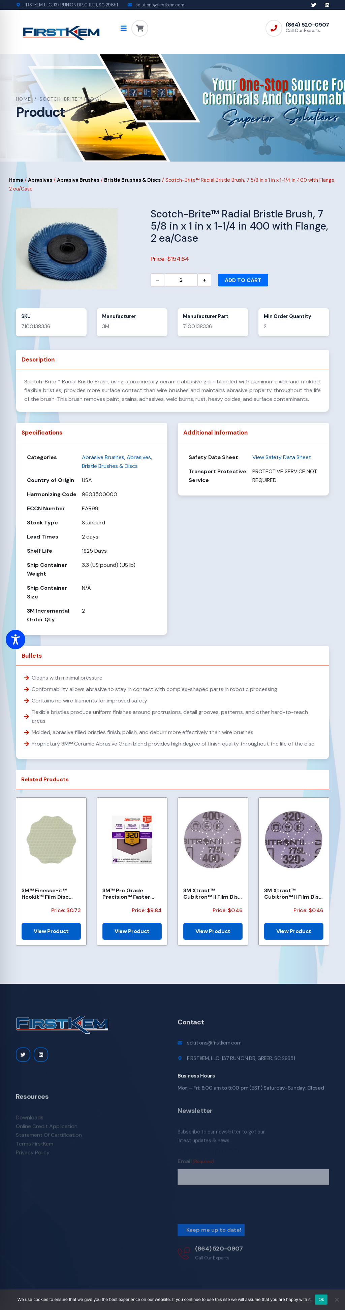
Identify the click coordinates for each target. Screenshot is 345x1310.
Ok (321, 1299)
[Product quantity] (181, 280)
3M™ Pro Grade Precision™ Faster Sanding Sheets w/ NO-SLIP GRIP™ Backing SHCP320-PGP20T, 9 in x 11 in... (129, 893)
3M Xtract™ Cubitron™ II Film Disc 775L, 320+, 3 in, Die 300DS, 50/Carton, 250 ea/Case (293, 893)
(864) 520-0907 (307, 25)
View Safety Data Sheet (281, 457)
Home (23, 99)
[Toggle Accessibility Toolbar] (15, 639)
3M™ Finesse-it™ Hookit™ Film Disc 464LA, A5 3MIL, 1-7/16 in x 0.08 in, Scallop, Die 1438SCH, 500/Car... (51, 893)
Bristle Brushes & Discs (132, 180)
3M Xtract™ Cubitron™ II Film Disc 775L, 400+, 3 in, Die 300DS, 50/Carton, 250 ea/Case (212, 893)
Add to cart (243, 280)
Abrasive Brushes (78, 180)
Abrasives (40, 180)
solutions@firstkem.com (159, 5)
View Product (51, 931)
